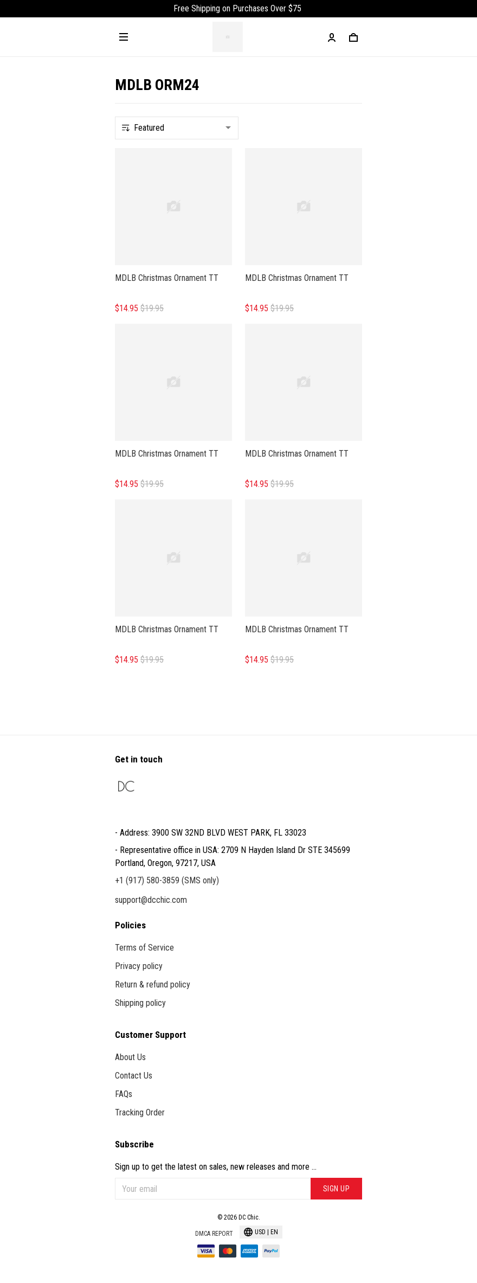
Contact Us (133, 1075)
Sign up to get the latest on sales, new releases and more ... (216, 1167)
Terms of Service (144, 947)
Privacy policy (139, 966)
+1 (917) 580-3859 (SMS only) (167, 880)
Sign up (336, 1188)
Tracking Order (140, 1112)
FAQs (123, 1094)
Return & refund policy (152, 984)
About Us (130, 1057)
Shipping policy (140, 1003)
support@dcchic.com (151, 900)
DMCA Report (214, 1233)
